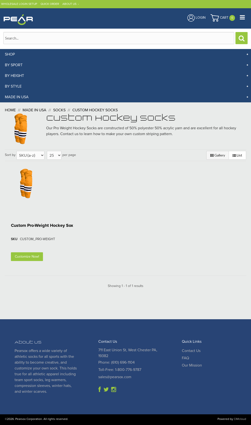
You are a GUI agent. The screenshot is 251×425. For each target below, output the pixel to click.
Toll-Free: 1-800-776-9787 (119, 370)
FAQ (185, 358)
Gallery (217, 155)
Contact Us (191, 351)
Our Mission (192, 365)
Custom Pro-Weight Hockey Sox (42, 225)
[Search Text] (118, 38)
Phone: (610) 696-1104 (116, 362)
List (237, 155)
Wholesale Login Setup (19, 4)
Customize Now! (27, 256)
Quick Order (50, 4)
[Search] (241, 38)
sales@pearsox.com (114, 377)
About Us (69, 4)
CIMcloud (240, 419)
